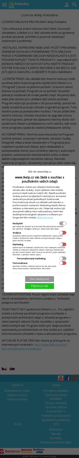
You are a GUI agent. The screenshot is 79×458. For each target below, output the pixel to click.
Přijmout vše (39, 286)
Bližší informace (45, 217)
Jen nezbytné (39, 279)
